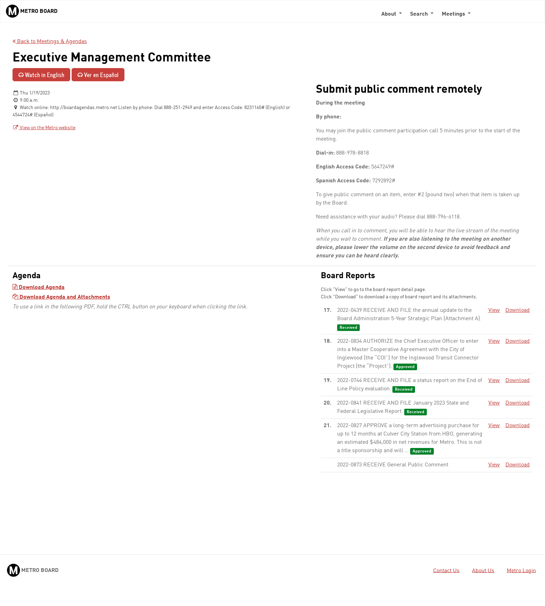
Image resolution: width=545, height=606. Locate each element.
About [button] (389, 14)
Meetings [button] (454, 14)
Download (517, 310)
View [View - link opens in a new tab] (494, 310)
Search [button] (419, 14)
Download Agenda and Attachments (61, 297)
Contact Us (446, 570)
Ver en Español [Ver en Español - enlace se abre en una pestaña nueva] (98, 74)
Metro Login (521, 570)
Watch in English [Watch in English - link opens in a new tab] (41, 74)
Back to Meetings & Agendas (50, 41)
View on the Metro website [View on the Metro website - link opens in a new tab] (44, 127)
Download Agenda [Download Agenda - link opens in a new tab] (39, 287)
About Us (483, 570)
